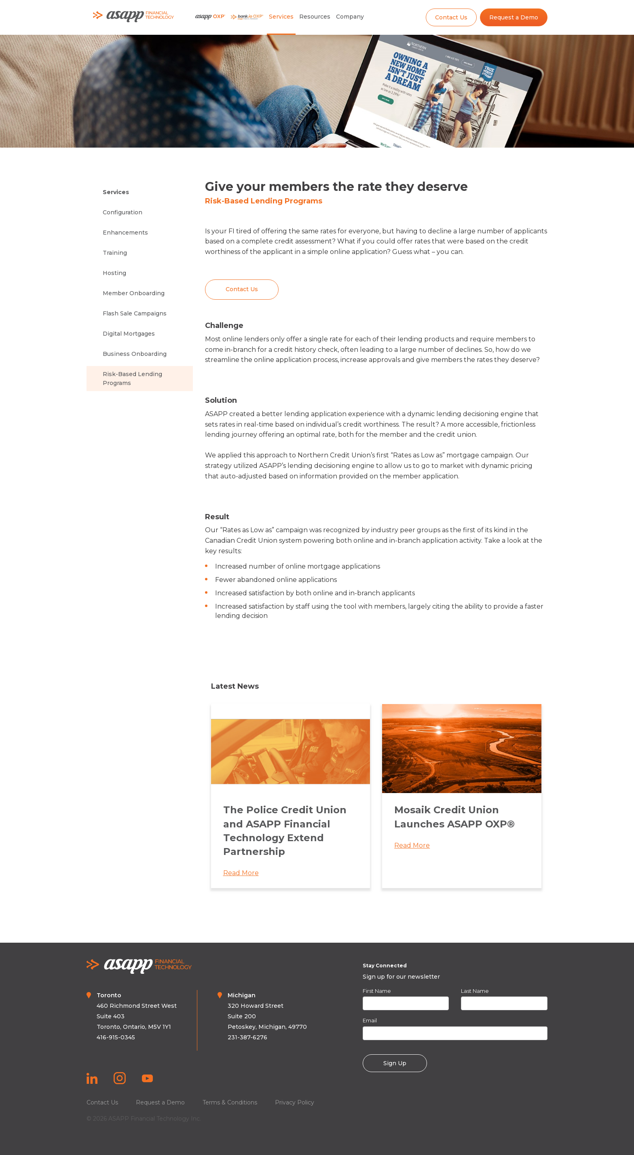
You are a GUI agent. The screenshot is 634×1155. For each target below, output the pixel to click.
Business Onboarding (135, 354)
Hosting (114, 273)
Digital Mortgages (129, 333)
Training (115, 252)
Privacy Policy (294, 1102)
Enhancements (125, 232)
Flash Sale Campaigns (135, 313)
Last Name (475, 991)
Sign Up (394, 1063)
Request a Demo (513, 17)
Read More (241, 876)
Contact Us (451, 17)
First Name (377, 991)
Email (370, 1020)
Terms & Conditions (230, 1102)
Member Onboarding (134, 293)
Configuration (122, 212)
